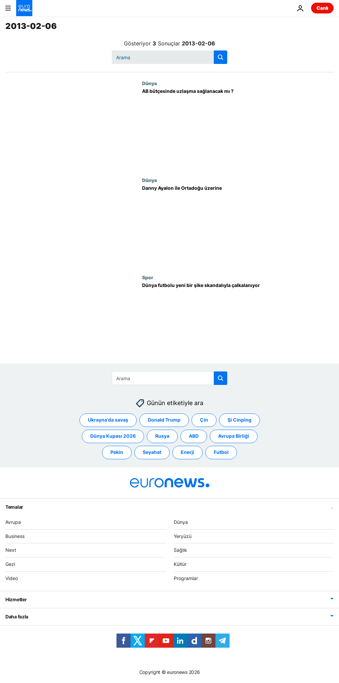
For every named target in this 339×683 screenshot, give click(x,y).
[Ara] (169, 57)
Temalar (14, 506)
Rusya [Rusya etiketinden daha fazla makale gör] (162, 436)
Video (11, 578)
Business (15, 536)
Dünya (149, 83)
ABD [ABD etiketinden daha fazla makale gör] (194, 436)
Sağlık (180, 550)
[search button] (220, 57)
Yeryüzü (183, 536)
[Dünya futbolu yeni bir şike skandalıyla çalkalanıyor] (238, 323)
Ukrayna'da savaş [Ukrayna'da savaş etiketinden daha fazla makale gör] (108, 420)
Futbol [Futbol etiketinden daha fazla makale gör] (221, 452)
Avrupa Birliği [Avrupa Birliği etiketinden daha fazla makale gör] (233, 436)
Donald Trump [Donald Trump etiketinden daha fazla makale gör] (164, 420)
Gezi (10, 564)
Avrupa (13, 522)
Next (10, 550)
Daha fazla (16, 616)
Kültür (180, 564)
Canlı (322, 8)
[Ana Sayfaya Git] (24, 8)
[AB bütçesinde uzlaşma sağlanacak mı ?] (238, 128)
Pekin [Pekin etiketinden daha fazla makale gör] (116, 452)
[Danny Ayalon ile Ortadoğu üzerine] (238, 225)
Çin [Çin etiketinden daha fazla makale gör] (204, 420)
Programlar (186, 578)
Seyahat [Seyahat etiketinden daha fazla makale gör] (152, 452)
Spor (147, 277)
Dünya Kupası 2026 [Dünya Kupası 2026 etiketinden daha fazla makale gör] (113, 436)
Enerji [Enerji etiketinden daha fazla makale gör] (187, 452)
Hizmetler (16, 599)
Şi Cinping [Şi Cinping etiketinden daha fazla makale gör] (239, 420)
